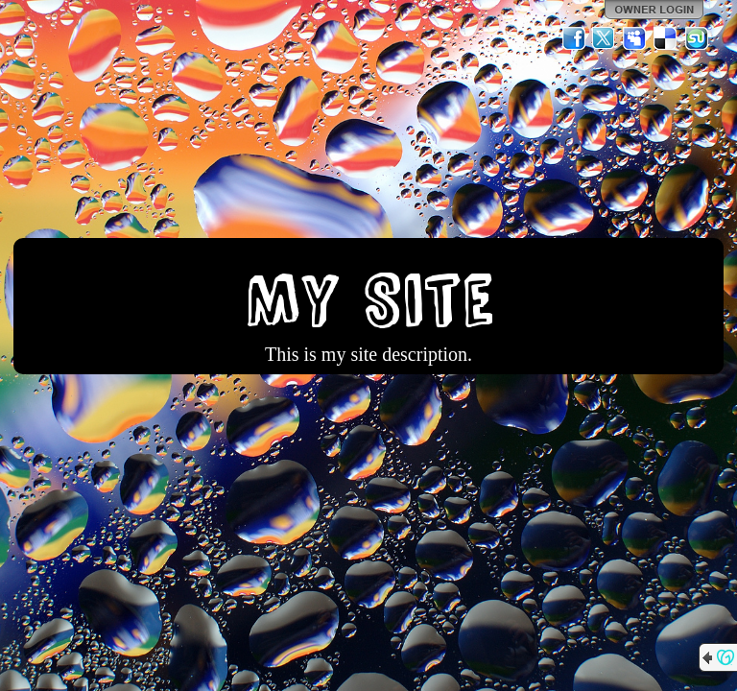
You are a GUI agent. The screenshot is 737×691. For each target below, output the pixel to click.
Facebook (573, 38)
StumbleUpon (696, 38)
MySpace (635, 38)
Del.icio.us (666, 38)
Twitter (604, 38)
